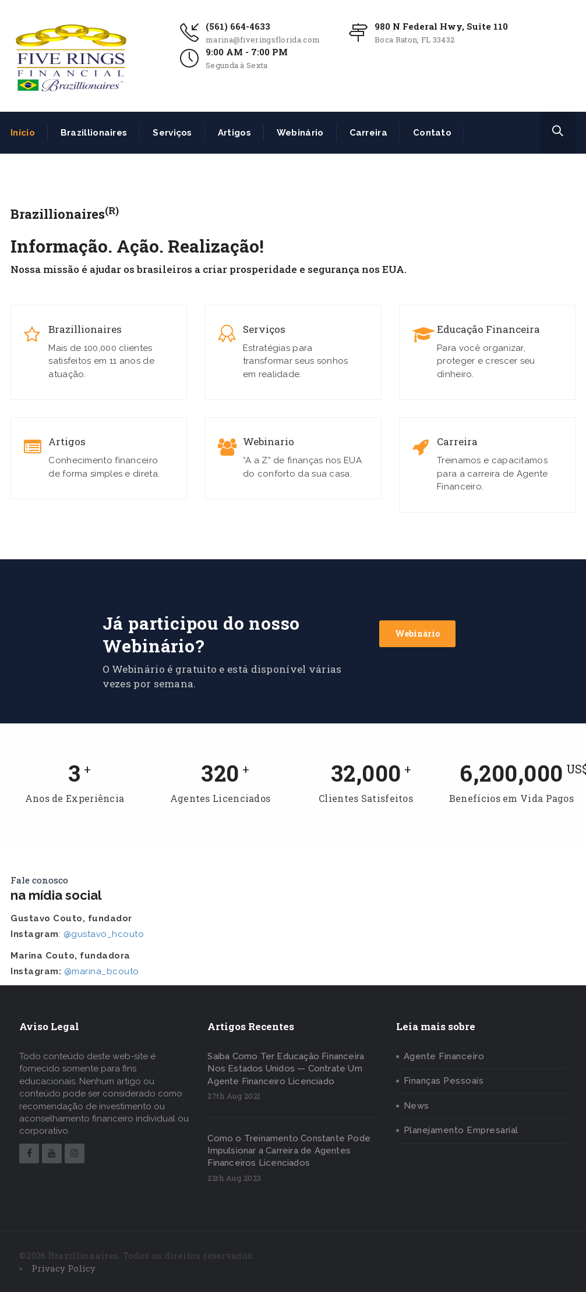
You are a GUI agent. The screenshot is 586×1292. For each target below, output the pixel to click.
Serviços (172, 132)
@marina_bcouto (101, 971)
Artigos (234, 132)
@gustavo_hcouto (103, 934)
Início (22, 132)
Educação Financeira (488, 329)
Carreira (368, 132)
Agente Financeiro (444, 1056)
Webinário (300, 132)
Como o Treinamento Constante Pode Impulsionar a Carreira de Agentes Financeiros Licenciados (288, 1151)
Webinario (268, 441)
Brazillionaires (94, 132)
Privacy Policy (63, 1268)
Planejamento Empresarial (461, 1130)
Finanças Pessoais (444, 1081)
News (416, 1106)
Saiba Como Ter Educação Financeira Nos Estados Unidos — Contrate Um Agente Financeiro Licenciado (285, 1069)
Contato (432, 132)
